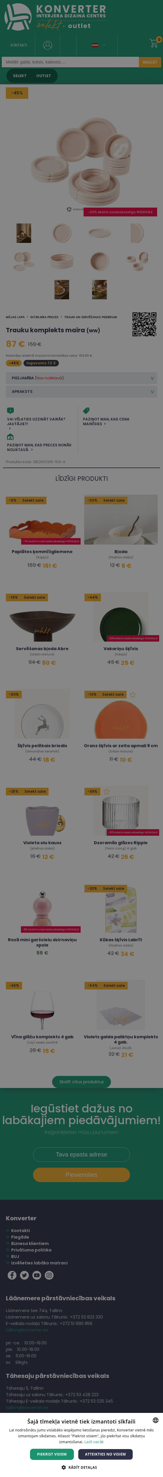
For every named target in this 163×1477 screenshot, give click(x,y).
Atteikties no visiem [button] (105, 1454)
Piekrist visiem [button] (52, 1454)
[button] (81, 1467)
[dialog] (81, 738)
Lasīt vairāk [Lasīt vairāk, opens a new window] (94, 1441)
